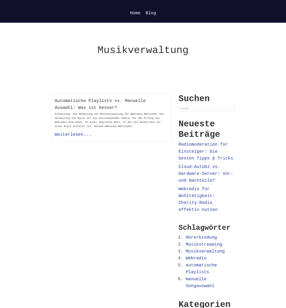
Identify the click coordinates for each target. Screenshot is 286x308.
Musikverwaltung (205, 251)
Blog (151, 13)
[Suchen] (207, 108)
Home (135, 13)
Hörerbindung (201, 237)
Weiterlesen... (73, 134)
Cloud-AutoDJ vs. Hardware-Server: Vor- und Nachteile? (206, 173)
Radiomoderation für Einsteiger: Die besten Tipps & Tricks (206, 151)
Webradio (196, 258)
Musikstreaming (204, 244)
